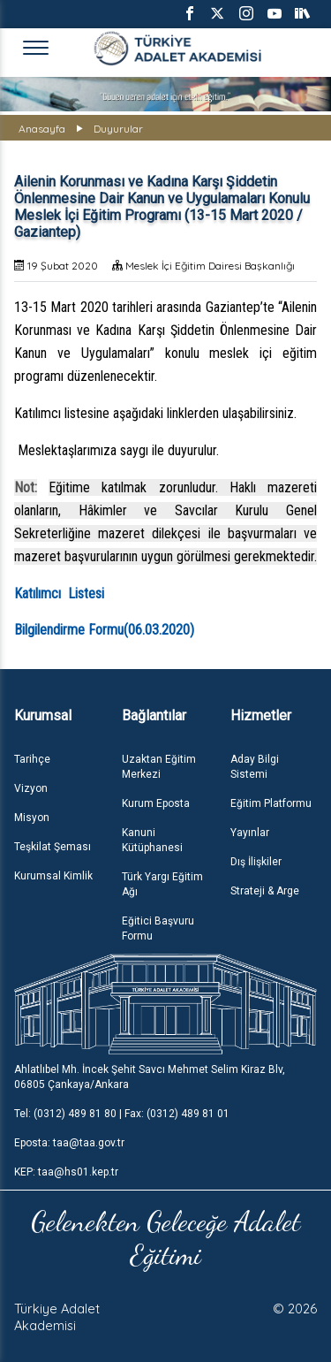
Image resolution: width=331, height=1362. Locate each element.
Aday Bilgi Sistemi (254, 766)
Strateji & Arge (264, 891)
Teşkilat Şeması (52, 847)
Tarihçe (32, 759)
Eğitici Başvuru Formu (158, 928)
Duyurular (118, 128)
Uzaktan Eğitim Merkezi (159, 766)
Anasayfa (42, 128)
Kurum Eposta (156, 803)
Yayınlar (249, 832)
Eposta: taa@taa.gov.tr (69, 1143)
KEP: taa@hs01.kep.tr (66, 1172)
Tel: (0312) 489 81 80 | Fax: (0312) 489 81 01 (121, 1113)
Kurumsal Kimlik (53, 876)
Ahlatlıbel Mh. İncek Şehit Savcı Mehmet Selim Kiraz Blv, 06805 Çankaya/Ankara (149, 1077)
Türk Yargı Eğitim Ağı (162, 884)
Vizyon (31, 788)
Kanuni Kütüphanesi (152, 840)
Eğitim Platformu (271, 803)
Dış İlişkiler (256, 862)
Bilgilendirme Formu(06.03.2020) (104, 629)
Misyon (31, 817)
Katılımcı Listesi (59, 593)
